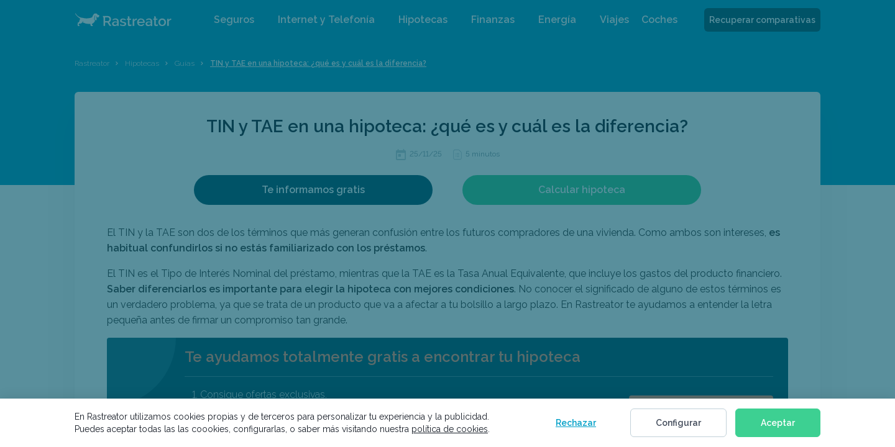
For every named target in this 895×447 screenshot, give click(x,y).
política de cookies (449, 429)
